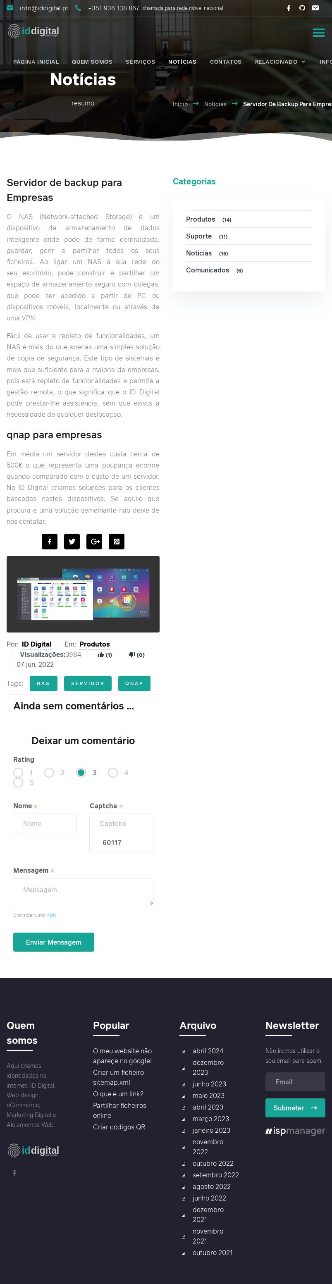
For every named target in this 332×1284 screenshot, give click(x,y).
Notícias (215, 104)
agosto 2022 (212, 1186)
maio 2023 (209, 1095)
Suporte (208, 236)
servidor (88, 683)
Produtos (94, 644)
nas (43, 683)
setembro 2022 (216, 1174)
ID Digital (36, 644)
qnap (134, 683)
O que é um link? (118, 1093)
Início (180, 104)
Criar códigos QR (119, 1126)
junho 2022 (209, 1198)
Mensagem (34, 870)
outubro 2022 (213, 1163)
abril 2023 (208, 1107)
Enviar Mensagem (53, 942)
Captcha (107, 805)
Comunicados (215, 270)
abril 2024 (208, 1050)
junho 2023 (209, 1083)
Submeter (295, 1107)
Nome (25, 805)
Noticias (208, 253)
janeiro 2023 (211, 1130)
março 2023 (211, 1118)
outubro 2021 (213, 1252)
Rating (23, 759)
